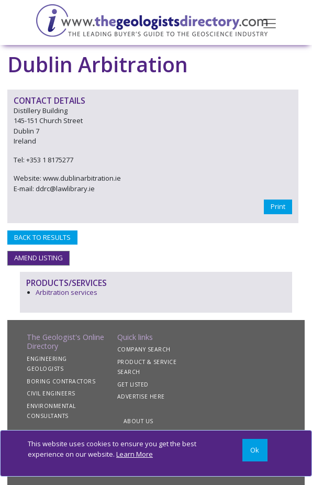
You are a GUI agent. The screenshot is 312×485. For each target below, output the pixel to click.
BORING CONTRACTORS (61, 381)
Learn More (134, 454)
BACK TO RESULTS (42, 237)
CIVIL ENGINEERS (51, 393)
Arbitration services (66, 292)
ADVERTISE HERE (141, 396)
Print (278, 206)
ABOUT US (138, 421)
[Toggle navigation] (269, 22)
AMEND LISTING (38, 257)
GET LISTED (133, 384)
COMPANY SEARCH (144, 349)
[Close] (255, 450)
